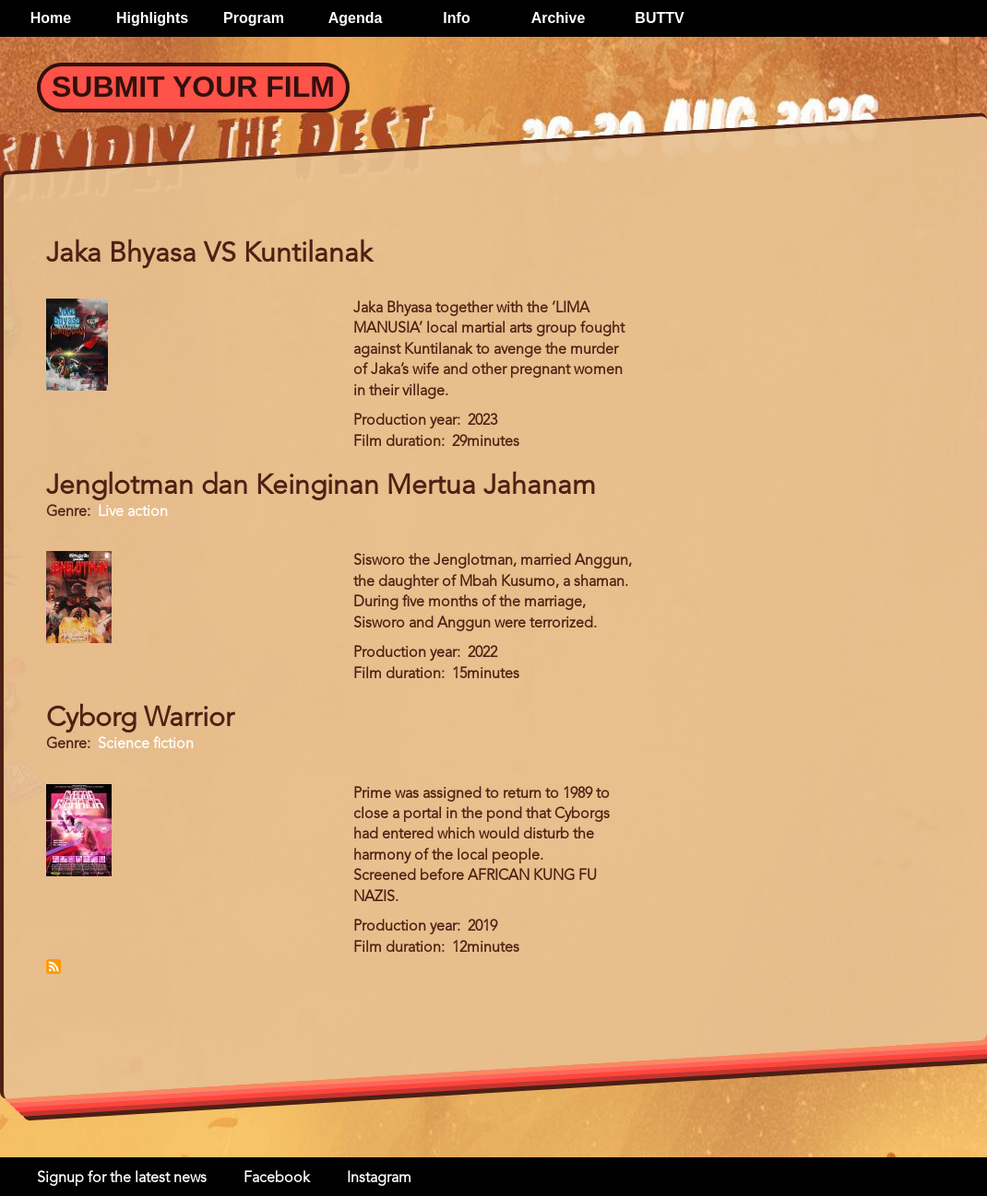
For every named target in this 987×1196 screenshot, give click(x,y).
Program (253, 18)
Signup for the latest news (122, 1178)
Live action (133, 512)
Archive (558, 18)
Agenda (355, 18)
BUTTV (659, 18)
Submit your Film (193, 86)
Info (456, 18)
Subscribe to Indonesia (53, 966)
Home (50, 18)
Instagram (379, 1178)
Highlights (152, 18)
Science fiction (146, 744)
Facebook (277, 1178)
